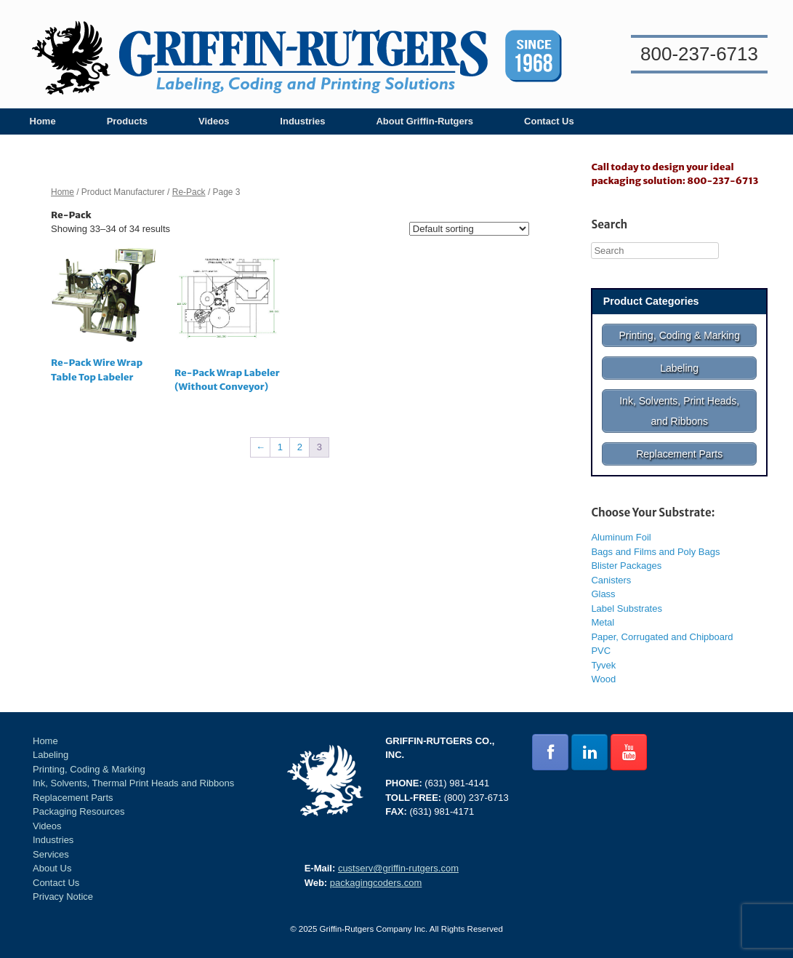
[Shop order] (469, 229)
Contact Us (549, 121)
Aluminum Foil (621, 537)
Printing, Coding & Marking (89, 769)
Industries (302, 121)
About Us (52, 868)
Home (43, 121)
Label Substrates (626, 608)
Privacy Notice (63, 896)
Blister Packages (626, 565)
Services (51, 854)
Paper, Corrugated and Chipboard (662, 636)
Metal (602, 622)
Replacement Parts (73, 797)
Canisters (611, 580)
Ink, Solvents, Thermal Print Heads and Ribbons (133, 783)
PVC (601, 650)
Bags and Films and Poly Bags (655, 551)
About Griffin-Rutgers (424, 121)
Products (127, 121)
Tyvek (603, 665)
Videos (213, 121)
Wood (603, 679)
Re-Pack (189, 192)
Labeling (50, 754)
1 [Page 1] (280, 447)
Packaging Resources (78, 811)
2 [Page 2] (299, 447)
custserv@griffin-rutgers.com (398, 868)
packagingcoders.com (376, 882)
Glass (603, 593)
